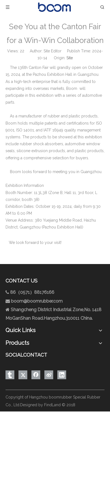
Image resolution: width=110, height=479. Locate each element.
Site (69, 58)
